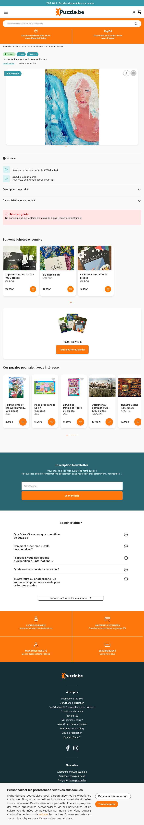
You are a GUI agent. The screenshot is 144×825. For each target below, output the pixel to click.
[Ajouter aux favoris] (133, 73)
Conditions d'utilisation (72, 702)
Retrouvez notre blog (72, 728)
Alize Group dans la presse (72, 724)
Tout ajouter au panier (72, 349)
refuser (43, 814)
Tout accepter (106, 804)
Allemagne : (72, 771)
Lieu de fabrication (72, 732)
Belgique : (72, 780)
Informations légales (72, 698)
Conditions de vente (72, 711)
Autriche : (72, 776)
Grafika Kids (8, 63)
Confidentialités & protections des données (72, 707)
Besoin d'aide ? (72, 737)
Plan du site (72, 715)
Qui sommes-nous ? (72, 720)
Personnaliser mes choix (113, 796)
